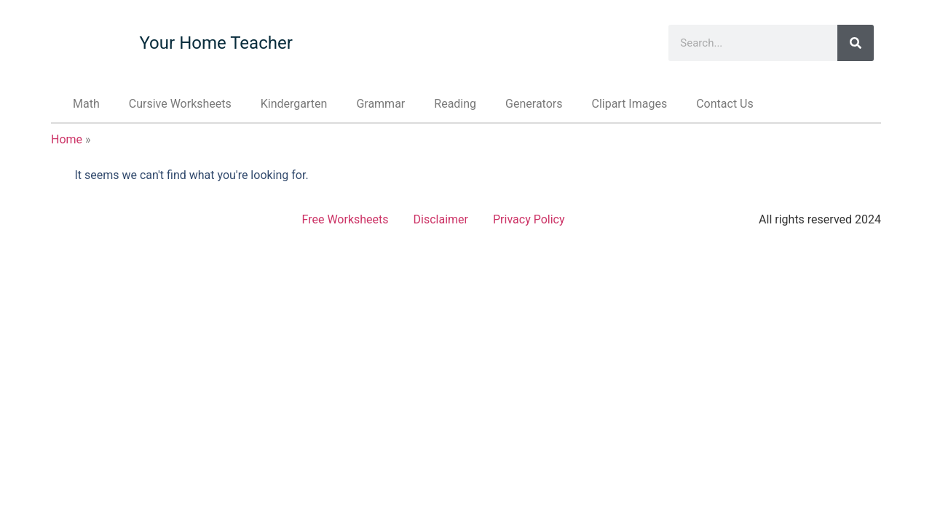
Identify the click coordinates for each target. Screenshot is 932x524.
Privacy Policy (529, 219)
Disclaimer (441, 219)
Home (66, 139)
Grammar (380, 104)
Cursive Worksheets (180, 104)
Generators (533, 104)
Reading (455, 104)
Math (86, 104)
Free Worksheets (345, 219)
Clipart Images (629, 104)
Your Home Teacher (215, 43)
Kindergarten (294, 104)
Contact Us (725, 104)
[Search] (855, 43)
